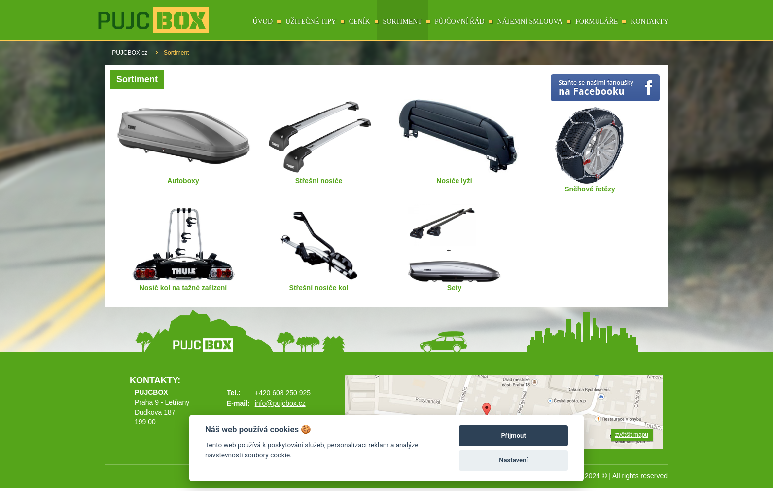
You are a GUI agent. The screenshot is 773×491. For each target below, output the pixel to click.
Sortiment (402, 21)
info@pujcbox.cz (280, 403)
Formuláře (596, 21)
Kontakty (649, 21)
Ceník (359, 21)
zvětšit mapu (631, 434)
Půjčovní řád (460, 21)
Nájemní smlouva (529, 21)
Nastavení (513, 460)
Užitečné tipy (310, 21)
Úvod (263, 21)
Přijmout (513, 435)
